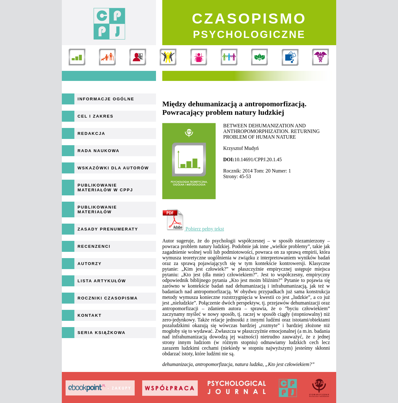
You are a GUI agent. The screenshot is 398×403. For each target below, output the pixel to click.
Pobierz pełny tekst (193, 228)
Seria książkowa (102, 332)
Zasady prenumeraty (108, 229)
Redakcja (91, 133)
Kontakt (90, 315)
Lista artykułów (102, 280)
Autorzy (90, 263)
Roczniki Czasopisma (108, 298)
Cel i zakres (96, 116)
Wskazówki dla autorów (113, 168)
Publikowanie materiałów (97, 209)
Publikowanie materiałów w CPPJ (105, 187)
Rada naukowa (99, 150)
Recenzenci (94, 246)
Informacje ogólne (106, 99)
